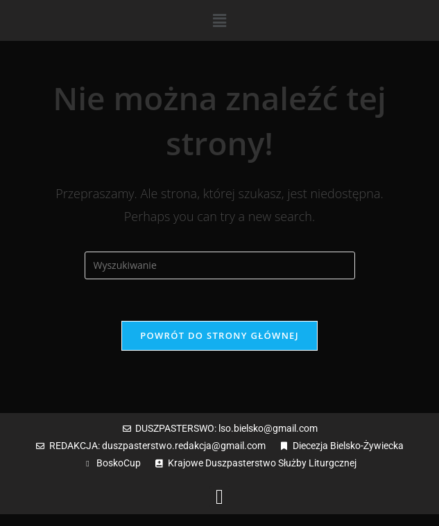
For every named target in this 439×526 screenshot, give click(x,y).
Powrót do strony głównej (219, 335)
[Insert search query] (220, 265)
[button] (219, 20)
